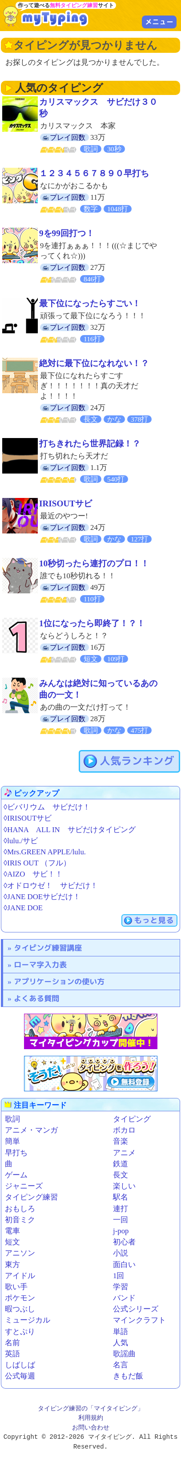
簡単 (12, 1141)
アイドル (20, 1275)
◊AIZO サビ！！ (33, 874)
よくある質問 (36, 998)
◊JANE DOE (23, 908)
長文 (120, 1175)
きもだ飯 (128, 1376)
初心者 (124, 1242)
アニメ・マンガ (31, 1130)
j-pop (121, 1231)
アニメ (124, 1153)
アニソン (20, 1253)
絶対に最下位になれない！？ (94, 363)
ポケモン (20, 1298)
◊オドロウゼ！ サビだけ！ (51, 885)
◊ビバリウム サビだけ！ (47, 807)
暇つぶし (20, 1309)
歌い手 (16, 1287)
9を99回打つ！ (66, 233)
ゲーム (16, 1175)
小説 (120, 1253)
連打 (120, 1208)
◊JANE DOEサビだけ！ (42, 896)
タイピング (132, 1119)
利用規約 (90, 1418)
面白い (124, 1264)
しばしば (20, 1365)
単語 (120, 1331)
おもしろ (20, 1208)
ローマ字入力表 (40, 964)
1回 (118, 1275)
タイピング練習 (31, 1197)
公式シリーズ (135, 1309)
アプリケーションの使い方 (59, 981)
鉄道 (120, 1164)
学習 (120, 1287)
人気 (120, 1343)
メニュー (159, 22)
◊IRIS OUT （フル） (37, 863)
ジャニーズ (24, 1186)
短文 (12, 1242)
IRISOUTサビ (65, 503)
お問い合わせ (90, 1428)
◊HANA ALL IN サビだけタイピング (70, 829)
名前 (12, 1343)
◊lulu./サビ (21, 841)
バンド (124, 1298)
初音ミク (20, 1220)
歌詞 (12, 1119)
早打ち (16, 1153)
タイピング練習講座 (48, 947)
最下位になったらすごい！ (90, 303)
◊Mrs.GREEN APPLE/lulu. (45, 852)
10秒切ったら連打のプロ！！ (94, 563)
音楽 (120, 1141)
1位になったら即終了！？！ (92, 623)
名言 (120, 1365)
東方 (12, 1264)
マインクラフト (139, 1320)
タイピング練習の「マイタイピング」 (91, 1409)
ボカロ (124, 1130)
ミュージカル (27, 1320)
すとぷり (20, 1331)
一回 (120, 1220)
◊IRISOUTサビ (28, 818)
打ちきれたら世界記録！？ (90, 443)
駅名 (120, 1197)
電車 (12, 1231)
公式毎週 (20, 1376)
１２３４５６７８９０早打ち (94, 173)
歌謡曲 (124, 1354)
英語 (12, 1354)
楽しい (124, 1186)
